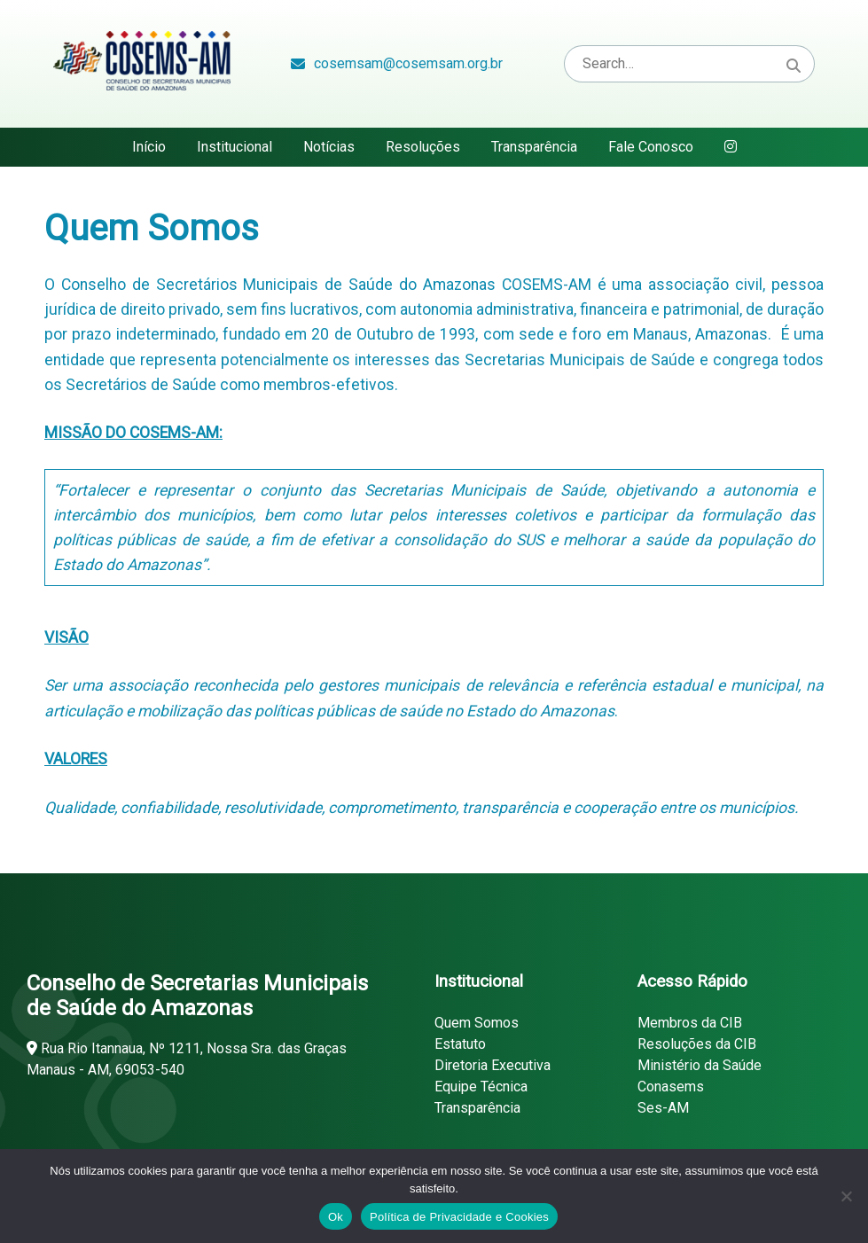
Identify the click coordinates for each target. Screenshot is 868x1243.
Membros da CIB (689, 1022)
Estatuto (460, 1044)
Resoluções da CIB (696, 1044)
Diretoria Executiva (492, 1065)
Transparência (534, 146)
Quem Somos (476, 1022)
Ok (335, 1216)
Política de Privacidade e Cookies (459, 1216)
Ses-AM (663, 1107)
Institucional (234, 146)
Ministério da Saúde (699, 1065)
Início (149, 146)
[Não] (846, 1196)
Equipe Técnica (481, 1086)
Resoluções (423, 146)
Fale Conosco (650, 146)
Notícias (329, 146)
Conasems (670, 1086)
